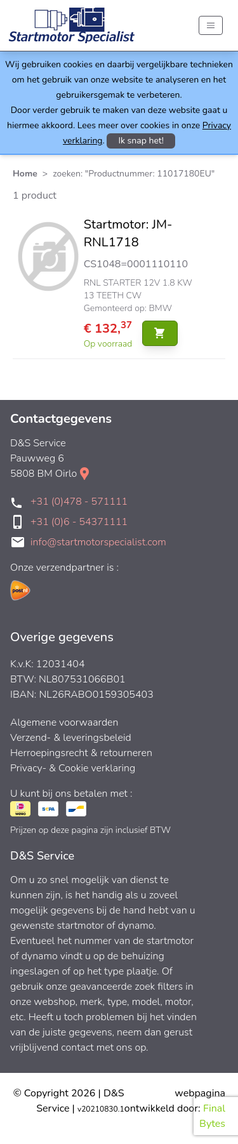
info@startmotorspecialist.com (98, 542)
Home (25, 174)
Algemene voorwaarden (64, 722)
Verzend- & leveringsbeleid (70, 738)
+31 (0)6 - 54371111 (79, 522)
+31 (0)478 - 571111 (79, 502)
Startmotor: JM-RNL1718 (128, 233)
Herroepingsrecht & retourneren (81, 753)
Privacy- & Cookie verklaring (72, 768)
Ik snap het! (141, 141)
